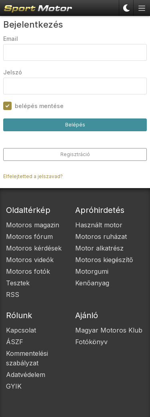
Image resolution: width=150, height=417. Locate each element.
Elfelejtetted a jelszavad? (33, 176)
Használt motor (98, 225)
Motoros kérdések (34, 248)
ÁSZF (14, 342)
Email (10, 38)
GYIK (14, 386)
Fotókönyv (91, 342)
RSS (12, 295)
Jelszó (12, 72)
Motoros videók (30, 260)
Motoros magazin (32, 225)
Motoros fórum (29, 237)
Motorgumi (91, 271)
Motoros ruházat (101, 237)
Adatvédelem (25, 375)
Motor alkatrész (99, 248)
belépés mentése (39, 105)
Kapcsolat (21, 330)
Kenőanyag (92, 283)
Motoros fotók (28, 271)
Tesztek (18, 283)
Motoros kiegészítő (104, 260)
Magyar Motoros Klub (108, 330)
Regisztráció (75, 154)
